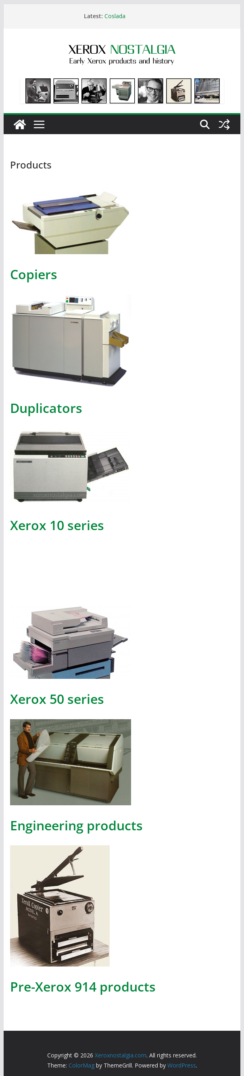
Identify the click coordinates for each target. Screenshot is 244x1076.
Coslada (114, 16)
